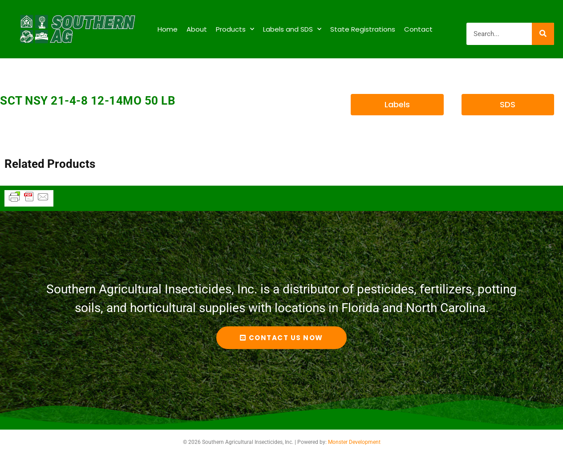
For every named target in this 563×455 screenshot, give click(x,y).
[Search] (543, 34)
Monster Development (354, 442)
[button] (397, 104)
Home (168, 29)
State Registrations (362, 29)
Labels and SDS (292, 29)
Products (235, 29)
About (196, 29)
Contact (418, 29)
